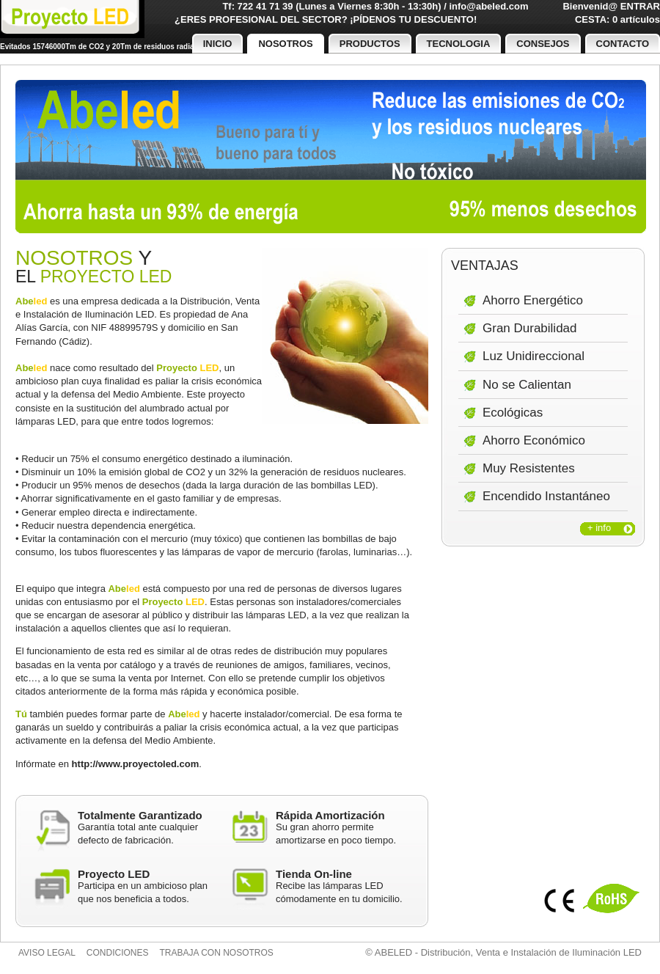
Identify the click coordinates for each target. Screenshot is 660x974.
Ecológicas (513, 413)
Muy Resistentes (529, 468)
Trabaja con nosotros (217, 953)
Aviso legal (47, 953)
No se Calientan (527, 385)
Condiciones (118, 953)
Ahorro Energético (533, 300)
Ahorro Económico (534, 440)
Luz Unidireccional (533, 356)
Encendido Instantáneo (546, 496)
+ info (599, 527)
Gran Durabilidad (530, 328)
